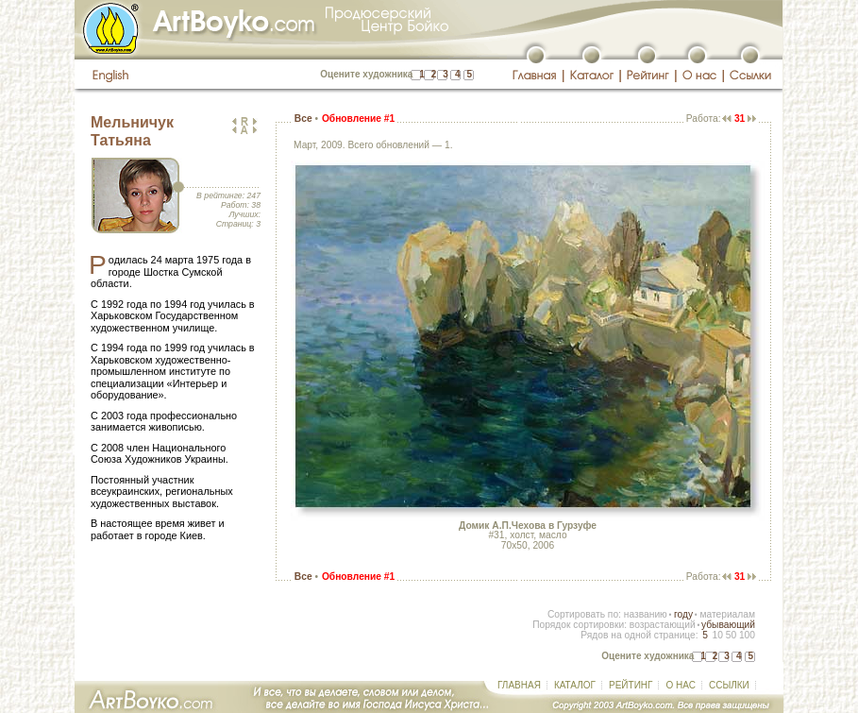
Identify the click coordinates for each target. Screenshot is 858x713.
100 (747, 635)
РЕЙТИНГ (630, 685)
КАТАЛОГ (575, 685)
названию (645, 614)
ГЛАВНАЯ (519, 685)
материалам (727, 614)
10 (717, 635)
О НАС (680, 685)
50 (731, 635)
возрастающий (663, 625)
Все (303, 118)
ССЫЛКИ (729, 685)
